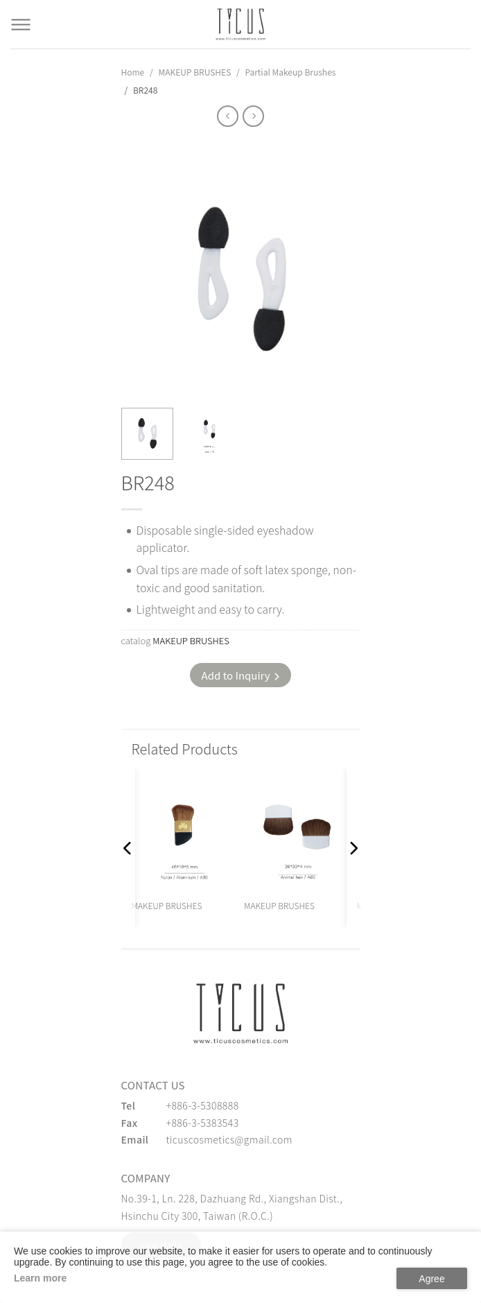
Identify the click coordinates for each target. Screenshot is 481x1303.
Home (133, 72)
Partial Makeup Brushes (290, 72)
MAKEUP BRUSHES (194, 72)
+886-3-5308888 (202, 1105)
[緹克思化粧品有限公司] (240, 1013)
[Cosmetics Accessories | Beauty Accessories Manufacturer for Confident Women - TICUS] (240, 24)
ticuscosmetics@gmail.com (229, 1139)
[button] (128, 848)
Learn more (40, 1278)
